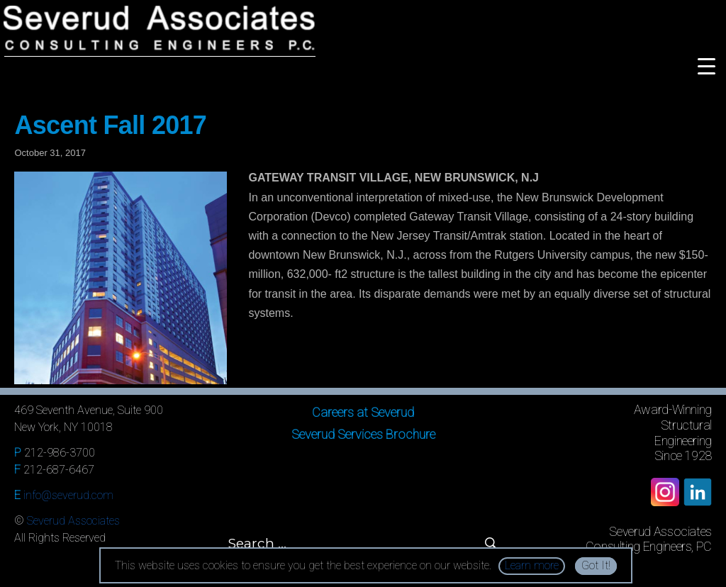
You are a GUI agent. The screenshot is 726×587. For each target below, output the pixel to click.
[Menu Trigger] (706, 65)
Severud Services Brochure (363, 434)
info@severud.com (68, 495)
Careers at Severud (363, 412)
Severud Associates (73, 520)
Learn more (532, 565)
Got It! (595, 565)
